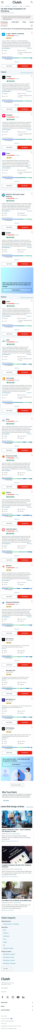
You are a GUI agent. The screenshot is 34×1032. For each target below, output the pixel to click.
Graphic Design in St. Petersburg (11, 924)
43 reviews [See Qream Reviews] (17, 155)
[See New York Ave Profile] (3, 639)
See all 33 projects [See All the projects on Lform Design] (6, 392)
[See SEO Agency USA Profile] (3, 671)
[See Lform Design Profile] (3, 379)
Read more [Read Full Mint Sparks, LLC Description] (4, 708)
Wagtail (5, 942)
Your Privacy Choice (5, 1018)
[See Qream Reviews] (11, 155)
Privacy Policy (4, 1016)
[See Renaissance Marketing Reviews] (11, 604)
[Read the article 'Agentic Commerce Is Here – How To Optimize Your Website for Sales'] (17, 826)
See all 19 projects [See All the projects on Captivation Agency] (6, 543)
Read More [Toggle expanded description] (6, 800)
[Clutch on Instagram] (12, 997)
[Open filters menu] (31, 25)
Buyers (2, 1006)
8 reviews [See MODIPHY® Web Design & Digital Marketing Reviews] (16, 198)
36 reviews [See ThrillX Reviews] (17, 303)
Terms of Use (4, 1023)
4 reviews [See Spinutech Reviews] (16, 567)
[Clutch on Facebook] (2, 997)
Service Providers (5, 1010)
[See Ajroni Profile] (3, 340)
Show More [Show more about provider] (29, 48)
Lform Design (10, 378)
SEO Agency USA (10, 670)
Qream (8, 153)
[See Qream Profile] (3, 154)
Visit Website (24, 66)
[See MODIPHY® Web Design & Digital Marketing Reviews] (11, 198)
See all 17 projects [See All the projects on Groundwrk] (6, 129)
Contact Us (3, 991)
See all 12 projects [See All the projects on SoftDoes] (6, 507)
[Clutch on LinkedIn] (23, 997)
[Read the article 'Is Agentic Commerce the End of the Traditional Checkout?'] (17, 862)
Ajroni (8, 340)
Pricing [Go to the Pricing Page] (24, 22)
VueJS (4, 939)
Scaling (12, 910)
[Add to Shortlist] (31, 33)
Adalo (4, 930)
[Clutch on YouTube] (18, 997)
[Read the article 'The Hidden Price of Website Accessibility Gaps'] (17, 896)
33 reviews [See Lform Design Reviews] (17, 380)
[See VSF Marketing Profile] (3, 728)
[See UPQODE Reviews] (11, 78)
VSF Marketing (10, 728)
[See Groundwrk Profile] (3, 115)
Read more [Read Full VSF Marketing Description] (4, 739)
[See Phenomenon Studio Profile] (3, 456)
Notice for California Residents (7, 1021)
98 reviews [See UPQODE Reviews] (17, 78)
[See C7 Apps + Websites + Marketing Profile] (3, 34)
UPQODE (8, 76)
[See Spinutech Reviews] (11, 567)
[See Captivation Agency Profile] (3, 529)
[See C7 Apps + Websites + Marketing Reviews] (11, 35)
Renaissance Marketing (12, 602)
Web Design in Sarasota (9, 960)
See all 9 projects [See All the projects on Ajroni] (6, 354)
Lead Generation (14, 841)
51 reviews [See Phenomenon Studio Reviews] (16, 457)
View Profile (9, 66)
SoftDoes (8, 492)
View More (5, 968)
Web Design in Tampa (8, 957)
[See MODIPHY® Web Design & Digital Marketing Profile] (3, 195)
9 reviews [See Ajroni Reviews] (17, 341)
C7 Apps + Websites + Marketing (15, 33)
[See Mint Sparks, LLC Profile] (3, 700)
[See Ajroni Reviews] (11, 341)
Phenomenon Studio (11, 456)
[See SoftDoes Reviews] (11, 494)
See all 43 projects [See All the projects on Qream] (6, 167)
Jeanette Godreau (16, 833)
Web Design (6, 841)
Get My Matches (16, 290)
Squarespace (6, 936)
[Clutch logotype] (5, 979)
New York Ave (10, 639)
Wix (4, 945)
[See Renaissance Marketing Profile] (3, 603)
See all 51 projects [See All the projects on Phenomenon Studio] (6, 470)
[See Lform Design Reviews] (11, 380)
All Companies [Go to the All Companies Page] (4, 22)
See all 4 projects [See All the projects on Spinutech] (5, 580)
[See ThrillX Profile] (3, 302)
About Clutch (4, 1002)
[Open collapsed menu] (2, 2)
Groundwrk (9, 115)
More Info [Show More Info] (16, 61)
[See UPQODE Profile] (3, 77)
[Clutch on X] (7, 997)
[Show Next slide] (31, 59)
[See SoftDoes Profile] (3, 493)
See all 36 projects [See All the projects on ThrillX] (6, 316)
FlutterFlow (6, 933)
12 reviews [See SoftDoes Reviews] (16, 494)
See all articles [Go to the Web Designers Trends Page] (29, 807)
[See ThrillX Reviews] (11, 303)
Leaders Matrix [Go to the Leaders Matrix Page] (15, 22)
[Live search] (31, 2)
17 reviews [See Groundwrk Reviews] (17, 117)
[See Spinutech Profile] (3, 566)
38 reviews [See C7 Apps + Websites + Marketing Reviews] (16, 35)
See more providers (16, 785)
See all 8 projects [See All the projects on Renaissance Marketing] (5, 616)
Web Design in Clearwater (9, 963)
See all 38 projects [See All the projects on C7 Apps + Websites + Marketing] (6, 48)
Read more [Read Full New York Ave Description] (4, 648)
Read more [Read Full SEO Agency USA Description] (4, 680)
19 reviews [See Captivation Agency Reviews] (16, 531)
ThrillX (8, 301)
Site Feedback (4, 988)
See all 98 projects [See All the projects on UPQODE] (6, 91)
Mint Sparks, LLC (10, 699)
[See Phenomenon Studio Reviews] (11, 457)
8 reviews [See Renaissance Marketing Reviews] (16, 604)
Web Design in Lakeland (9, 954)
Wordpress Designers (8, 948)
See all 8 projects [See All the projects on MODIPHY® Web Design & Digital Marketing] (5, 210)
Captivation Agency (11, 529)
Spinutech (8, 565)
